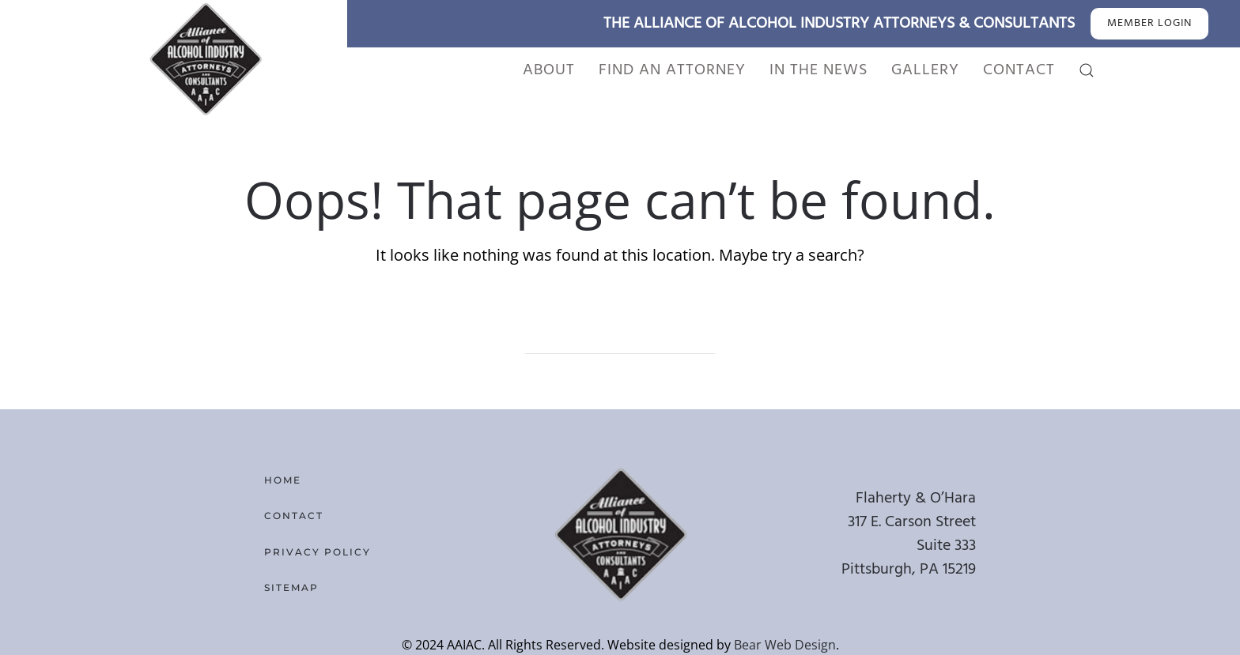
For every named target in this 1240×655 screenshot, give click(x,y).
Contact (1019, 70)
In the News (818, 70)
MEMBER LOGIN (1149, 23)
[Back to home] (205, 58)
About (549, 70)
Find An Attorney (672, 70)
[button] (1086, 70)
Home (282, 480)
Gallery (925, 70)
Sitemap (291, 587)
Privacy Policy (317, 552)
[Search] (620, 338)
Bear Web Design (785, 644)
